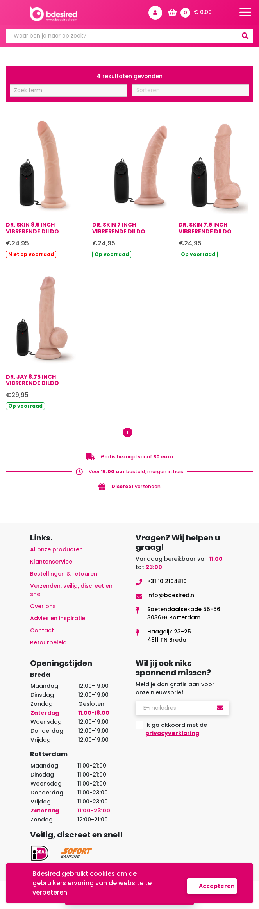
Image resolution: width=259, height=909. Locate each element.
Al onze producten (56, 549)
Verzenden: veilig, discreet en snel (71, 590)
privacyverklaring (172, 733)
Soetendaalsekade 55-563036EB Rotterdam (183, 613)
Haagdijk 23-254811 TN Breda (169, 636)
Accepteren (217, 886)
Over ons (43, 606)
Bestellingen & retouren (63, 574)
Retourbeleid (48, 642)
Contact (42, 630)
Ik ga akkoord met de (176, 729)
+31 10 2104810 (167, 581)
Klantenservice (51, 561)
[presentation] (195, 758)
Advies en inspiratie (57, 618)
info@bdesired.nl (171, 595)
